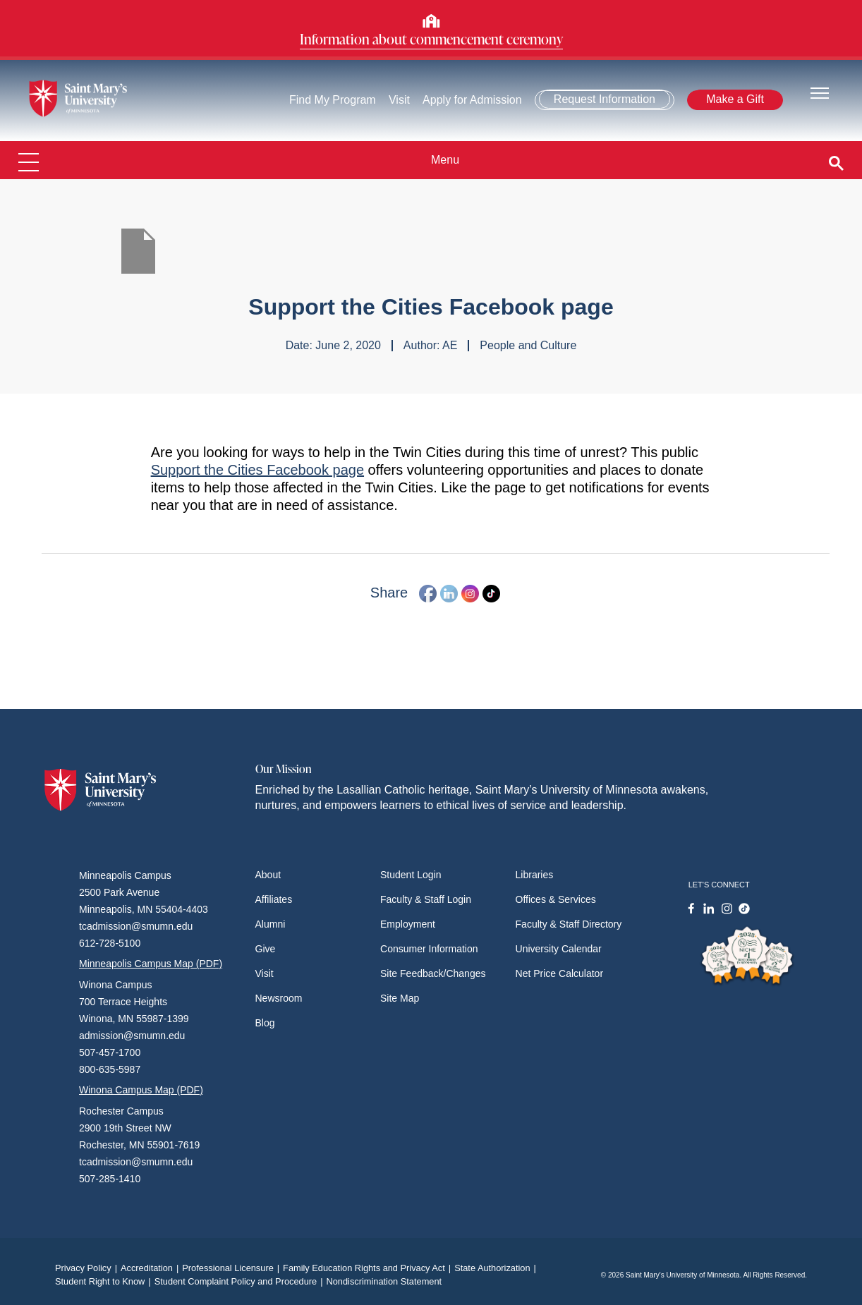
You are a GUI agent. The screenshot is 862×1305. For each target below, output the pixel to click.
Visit (399, 100)
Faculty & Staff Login (425, 899)
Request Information (604, 99)
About (268, 874)
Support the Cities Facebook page (257, 470)
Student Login (410, 874)
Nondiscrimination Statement (384, 1281)
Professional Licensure (232, 1268)
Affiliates (274, 899)
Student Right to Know (104, 1281)
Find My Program (332, 100)
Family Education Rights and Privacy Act (368, 1268)
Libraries (535, 874)
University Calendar (559, 948)
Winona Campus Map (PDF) (141, 1089)
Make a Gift (735, 99)
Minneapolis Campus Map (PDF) (150, 963)
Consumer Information (429, 948)
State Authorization (497, 1268)
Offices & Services (556, 899)
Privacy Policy (88, 1268)
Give (265, 948)
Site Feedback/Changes (432, 973)
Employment (407, 924)
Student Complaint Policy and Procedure (240, 1281)
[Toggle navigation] (820, 92)
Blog (265, 1022)
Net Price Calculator (560, 973)
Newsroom (279, 998)
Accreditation (151, 1268)
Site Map (399, 998)
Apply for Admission (472, 100)
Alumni (270, 924)
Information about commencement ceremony (431, 39)
